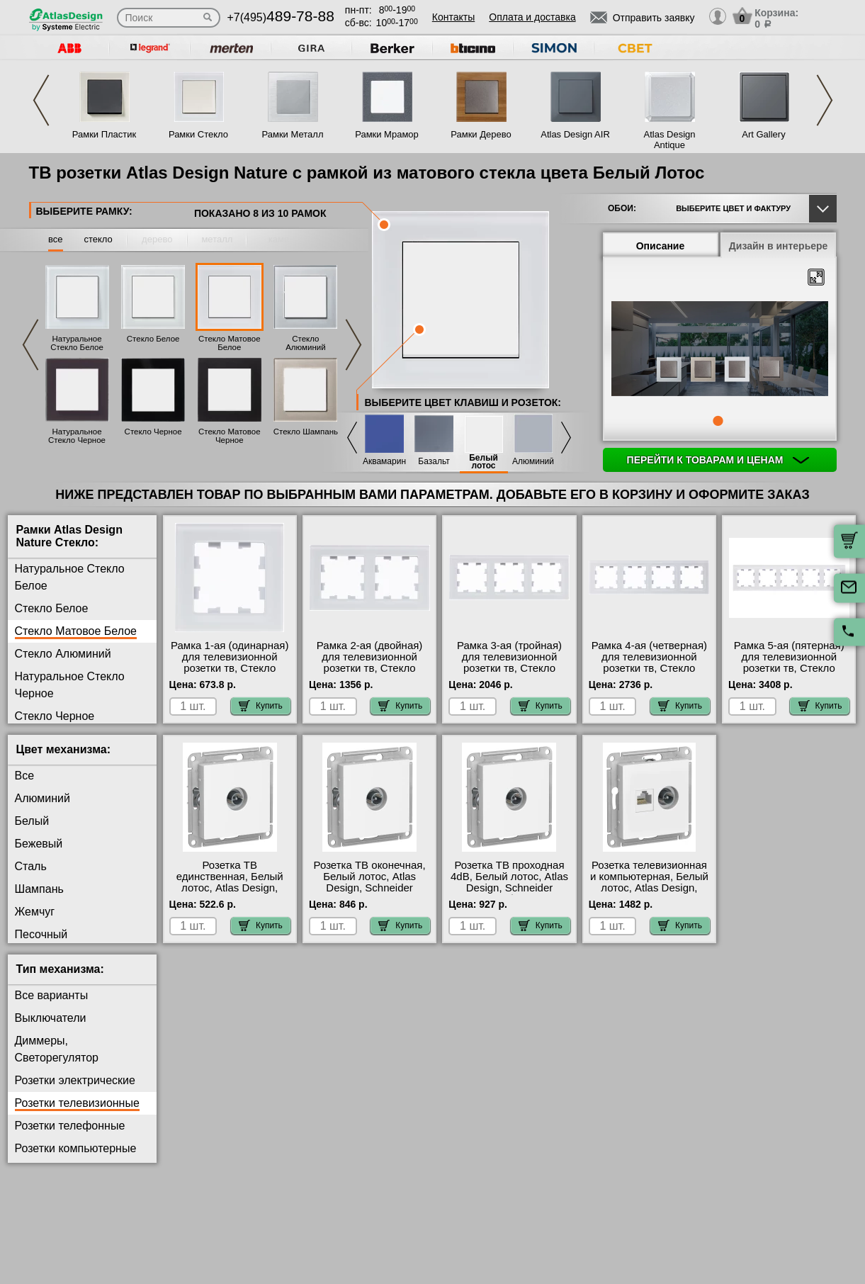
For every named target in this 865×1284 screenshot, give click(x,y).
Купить (261, 705)
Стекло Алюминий (305, 342)
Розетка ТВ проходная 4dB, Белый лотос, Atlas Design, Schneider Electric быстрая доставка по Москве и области (509, 894)
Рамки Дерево (481, 134)
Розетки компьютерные (76, 1148)
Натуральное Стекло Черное (77, 435)
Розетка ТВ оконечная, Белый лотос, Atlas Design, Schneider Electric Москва (370, 882)
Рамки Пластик (104, 134)
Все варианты (52, 995)
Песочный (41, 934)
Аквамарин (384, 462)
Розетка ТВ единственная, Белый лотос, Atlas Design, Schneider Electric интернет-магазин (229, 888)
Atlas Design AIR (575, 134)
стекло (98, 239)
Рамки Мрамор (387, 134)
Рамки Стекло (198, 134)
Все (25, 776)
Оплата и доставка (532, 17)
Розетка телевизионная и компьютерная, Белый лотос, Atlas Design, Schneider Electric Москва (649, 888)
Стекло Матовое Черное (229, 435)
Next (824, 100)
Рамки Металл (293, 134)
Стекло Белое (153, 338)
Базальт (433, 462)
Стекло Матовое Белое (229, 342)
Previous (41, 100)
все (55, 239)
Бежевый (39, 844)
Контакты (453, 17)
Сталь (31, 866)
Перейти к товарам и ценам (718, 460)
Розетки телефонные (70, 1126)
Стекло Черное (153, 431)
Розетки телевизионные (77, 1103)
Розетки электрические (75, 1080)
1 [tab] (718, 421)
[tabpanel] (719, 350)
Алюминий (533, 462)
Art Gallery (763, 134)
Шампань (39, 889)
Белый (32, 821)
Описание (660, 246)
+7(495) (280, 17)
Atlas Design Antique (670, 139)
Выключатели (50, 1018)
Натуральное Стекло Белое (76, 342)
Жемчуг (35, 912)
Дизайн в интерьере (778, 246)
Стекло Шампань (305, 431)
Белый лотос (483, 462)
